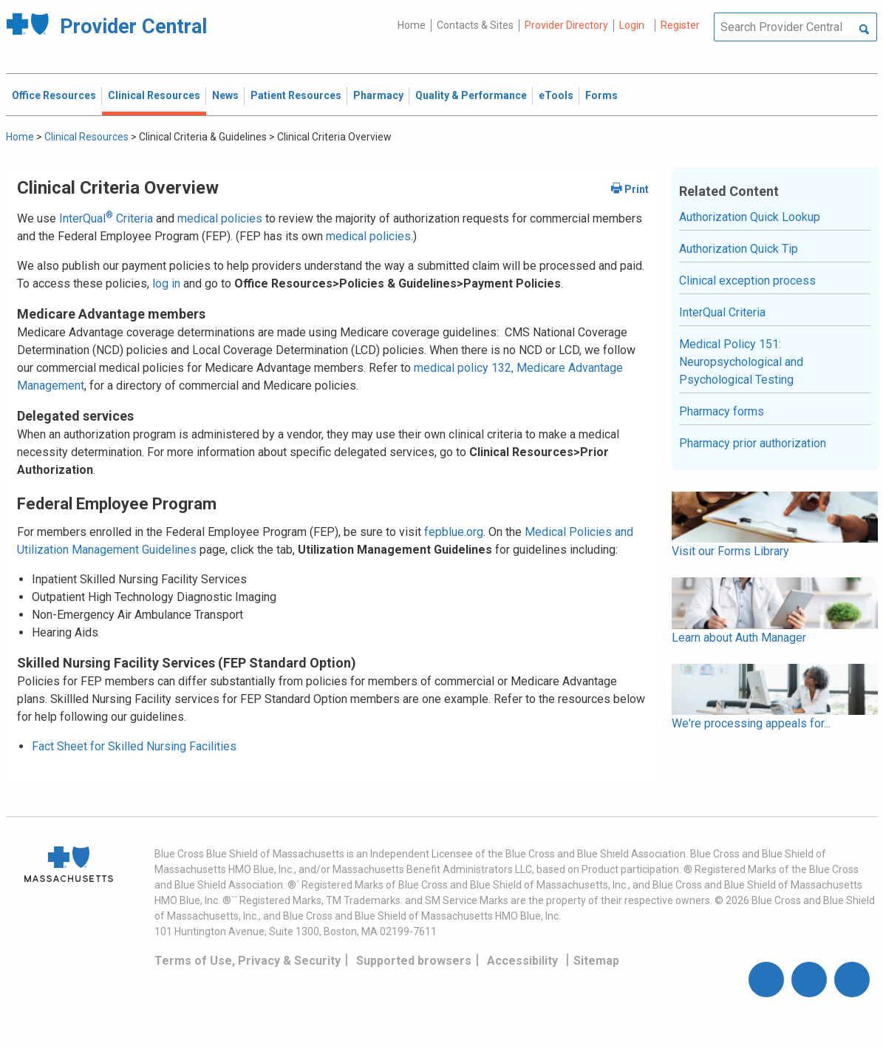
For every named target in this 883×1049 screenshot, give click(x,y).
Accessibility (522, 961)
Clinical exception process (747, 281)
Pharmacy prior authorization (752, 443)
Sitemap (596, 961)
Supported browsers (413, 961)
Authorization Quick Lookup (749, 217)
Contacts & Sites (475, 25)
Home (412, 25)
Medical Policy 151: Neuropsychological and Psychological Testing (741, 362)
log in (166, 283)
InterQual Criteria (106, 218)
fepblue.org (453, 532)
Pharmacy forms (721, 411)
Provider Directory (566, 25)
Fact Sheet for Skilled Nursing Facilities (134, 746)
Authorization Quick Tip (738, 249)
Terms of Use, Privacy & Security (247, 961)
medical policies (219, 218)
